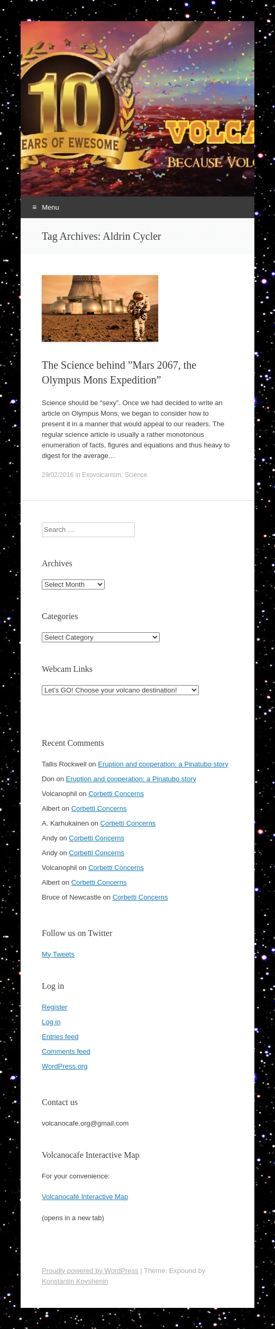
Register (54, 1007)
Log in (51, 1022)
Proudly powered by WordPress (90, 1271)
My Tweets (58, 954)
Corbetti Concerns (116, 794)
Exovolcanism (101, 475)
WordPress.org (64, 1066)
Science (136, 475)
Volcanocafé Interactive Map (85, 1197)
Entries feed (60, 1037)
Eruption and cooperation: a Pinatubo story (163, 764)
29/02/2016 (58, 475)
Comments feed (66, 1051)
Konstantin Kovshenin (75, 1281)
